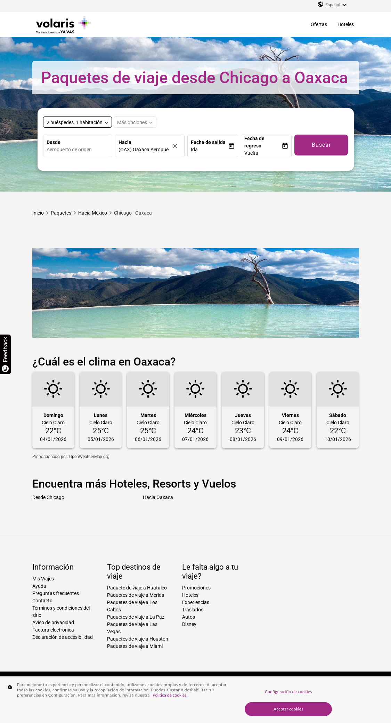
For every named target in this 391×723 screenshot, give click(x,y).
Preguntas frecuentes (55, 593)
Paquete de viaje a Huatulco (137, 588)
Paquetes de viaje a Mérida (135, 595)
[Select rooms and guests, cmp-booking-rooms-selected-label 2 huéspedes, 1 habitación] (77, 122)
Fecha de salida (208, 142)
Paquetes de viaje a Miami (135, 646)
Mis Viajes (43, 578)
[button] (209, 149)
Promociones (196, 588)
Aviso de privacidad (53, 622)
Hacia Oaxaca (158, 497)
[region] (195, 699)
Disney (189, 624)
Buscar (321, 145)
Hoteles (345, 24)
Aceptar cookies (288, 709)
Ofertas (319, 24)
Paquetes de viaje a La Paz (135, 617)
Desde (53, 142)
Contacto (42, 600)
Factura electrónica (53, 630)
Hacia (125, 142)
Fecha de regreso (254, 142)
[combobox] (79, 149)
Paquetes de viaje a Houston (137, 639)
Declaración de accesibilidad (62, 637)
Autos (188, 617)
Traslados (192, 609)
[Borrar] (176, 146)
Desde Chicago (48, 497)
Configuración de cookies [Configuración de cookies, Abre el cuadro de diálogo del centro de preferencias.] (288, 691)
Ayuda (39, 586)
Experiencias (195, 602)
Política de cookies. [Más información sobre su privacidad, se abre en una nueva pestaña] (170, 695)
